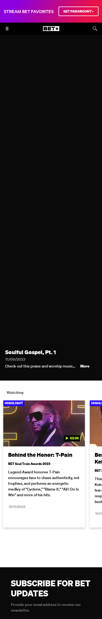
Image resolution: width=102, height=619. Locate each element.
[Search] (95, 28)
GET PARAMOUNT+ (78, 11)
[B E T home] (51, 31)
